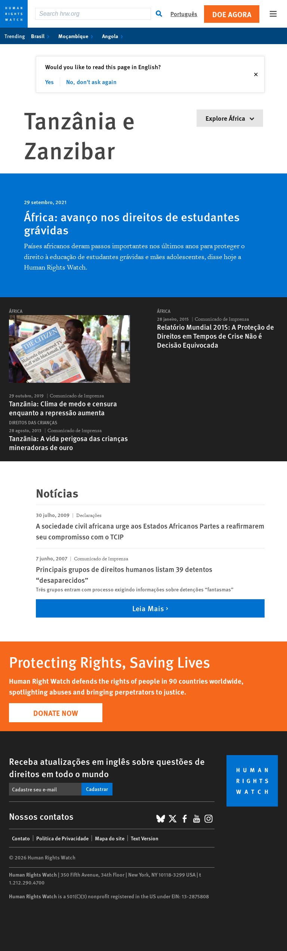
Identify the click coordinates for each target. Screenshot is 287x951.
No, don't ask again (91, 81)
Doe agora (231, 14)
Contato (21, 838)
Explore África (230, 118)
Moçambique (77, 36)
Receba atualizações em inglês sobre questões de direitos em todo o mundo (107, 767)
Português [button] (183, 13)
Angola (114, 36)
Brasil (41, 36)
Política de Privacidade (62, 838)
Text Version (144, 838)
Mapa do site (109, 838)
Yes (49, 81)
